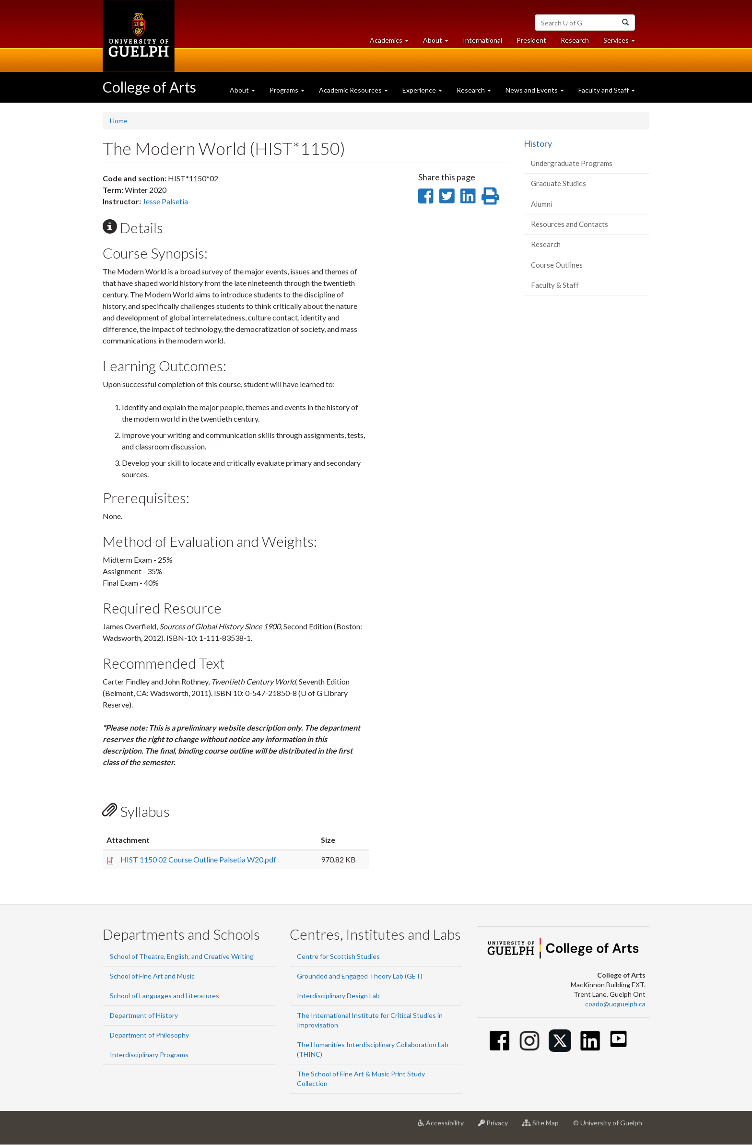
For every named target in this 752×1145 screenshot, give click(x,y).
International (482, 40)
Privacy (496, 1126)
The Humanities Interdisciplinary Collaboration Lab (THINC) (372, 1049)
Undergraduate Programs (571, 163)
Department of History (144, 1015)
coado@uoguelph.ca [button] (615, 1004)
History (538, 143)
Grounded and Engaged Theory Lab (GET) (360, 976)
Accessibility (444, 1126)
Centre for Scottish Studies (338, 956)
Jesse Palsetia (165, 201)
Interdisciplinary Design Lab (338, 996)
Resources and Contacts (569, 224)
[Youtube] (618, 1038)
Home (119, 121)
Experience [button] (422, 90)
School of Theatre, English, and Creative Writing (182, 956)
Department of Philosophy (149, 1035)
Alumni (541, 204)
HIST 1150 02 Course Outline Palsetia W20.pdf (198, 859)
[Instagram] (529, 1040)
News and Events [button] (534, 90)
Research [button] (474, 90)
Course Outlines (557, 264)
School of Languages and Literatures (164, 996)
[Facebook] (499, 1040)
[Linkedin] (590, 1040)
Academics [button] (393, 42)
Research (578, 42)
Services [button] (622, 42)
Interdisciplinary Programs (149, 1055)
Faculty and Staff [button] (606, 90)
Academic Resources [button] (353, 90)
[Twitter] (560, 1040)
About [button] (439, 42)
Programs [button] (287, 90)
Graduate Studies (558, 183)
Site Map (544, 1126)
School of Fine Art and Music (152, 976)
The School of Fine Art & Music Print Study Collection (361, 1078)
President (531, 40)
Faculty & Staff (555, 285)
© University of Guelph (607, 1123)
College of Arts (149, 86)
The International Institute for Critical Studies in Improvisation (370, 1020)
